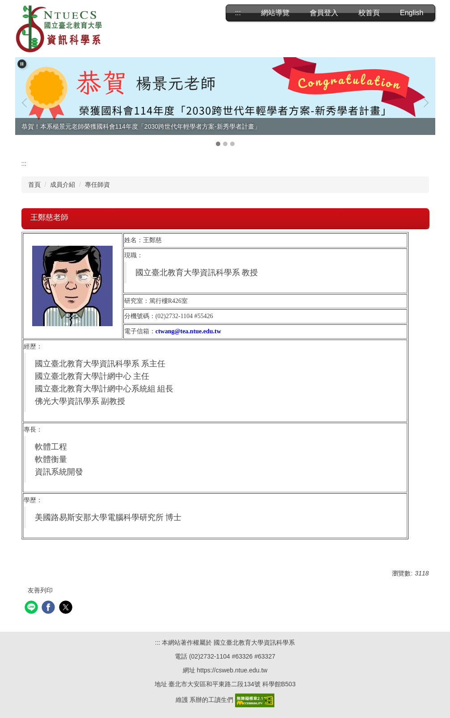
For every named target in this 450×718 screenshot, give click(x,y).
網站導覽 (275, 13)
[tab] (218, 143)
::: (238, 13)
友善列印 (40, 590)
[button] (21, 63)
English (411, 13)
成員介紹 (62, 184)
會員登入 (324, 13)
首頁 (34, 184)
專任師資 (97, 184)
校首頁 (369, 13)
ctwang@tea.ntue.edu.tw (188, 331)
